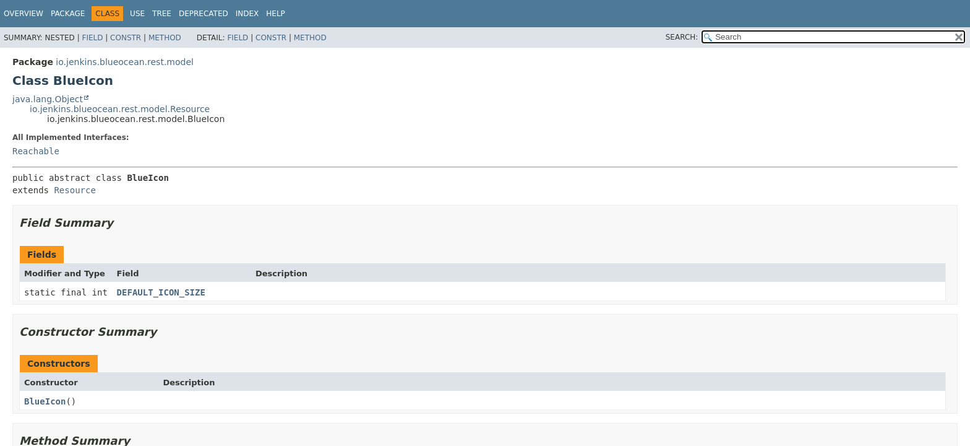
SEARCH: (682, 37)
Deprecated (203, 13)
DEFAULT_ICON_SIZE (161, 292)
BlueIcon (45, 401)
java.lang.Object (47, 99)
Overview (23, 13)
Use (137, 13)
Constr (125, 37)
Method (164, 37)
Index (247, 13)
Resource (74, 190)
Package (68, 13)
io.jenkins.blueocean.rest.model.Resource (120, 109)
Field (92, 37)
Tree (161, 13)
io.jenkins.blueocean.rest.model (125, 62)
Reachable (35, 151)
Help (275, 13)
